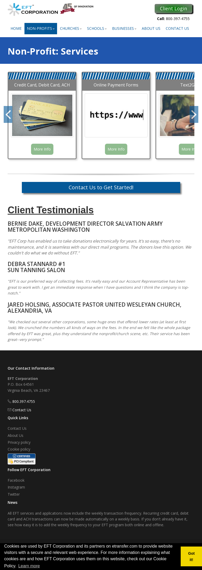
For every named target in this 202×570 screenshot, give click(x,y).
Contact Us (177, 28)
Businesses (124, 28)
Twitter (14, 494)
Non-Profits (41, 28)
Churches (71, 28)
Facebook (16, 480)
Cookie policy (19, 449)
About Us (151, 28)
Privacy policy (19, 442)
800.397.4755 (23, 401)
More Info (42, 149)
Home (16, 28)
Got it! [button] (191, 556)
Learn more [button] (29, 566)
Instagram (16, 487)
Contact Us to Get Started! (101, 187)
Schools (97, 28)
